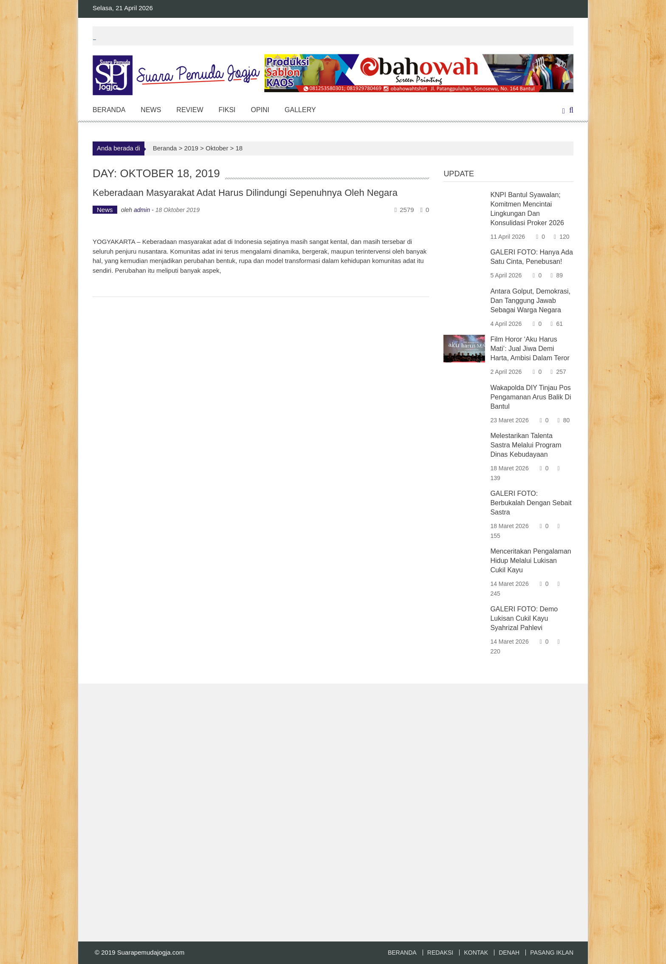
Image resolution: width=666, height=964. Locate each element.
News (151, 109)
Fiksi (226, 109)
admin (142, 209)
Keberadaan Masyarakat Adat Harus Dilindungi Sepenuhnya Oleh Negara (245, 192)
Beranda (109, 109)
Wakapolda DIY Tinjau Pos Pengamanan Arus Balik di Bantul (530, 397)
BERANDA (402, 953)
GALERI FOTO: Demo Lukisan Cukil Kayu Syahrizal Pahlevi (524, 618)
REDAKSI (440, 953)
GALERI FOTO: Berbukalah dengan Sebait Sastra (530, 503)
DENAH (509, 953)
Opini (260, 109)
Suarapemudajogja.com (150, 952)
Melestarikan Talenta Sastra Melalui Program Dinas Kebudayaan (525, 445)
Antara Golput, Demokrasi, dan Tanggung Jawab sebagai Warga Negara (530, 301)
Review (189, 109)
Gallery (300, 109)
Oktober (217, 148)
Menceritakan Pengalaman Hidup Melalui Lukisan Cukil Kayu (530, 561)
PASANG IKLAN (551, 953)
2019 (191, 148)
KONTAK (476, 953)
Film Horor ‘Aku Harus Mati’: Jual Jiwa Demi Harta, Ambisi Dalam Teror (529, 349)
